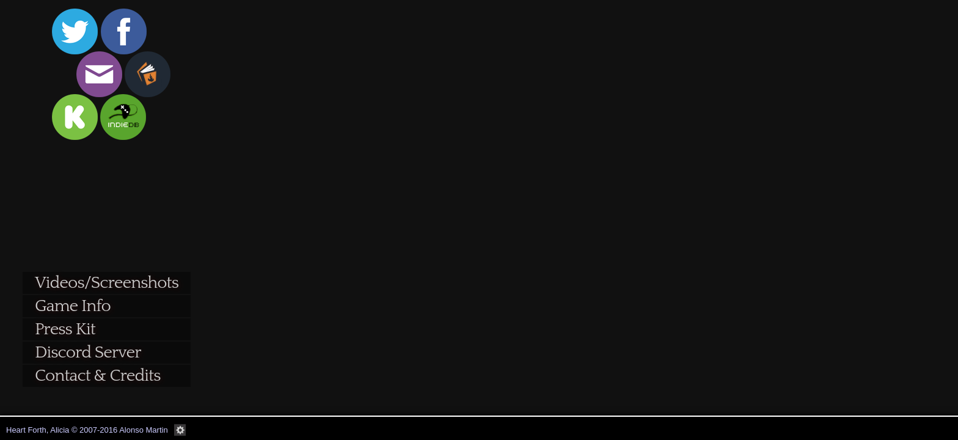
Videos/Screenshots (106, 282)
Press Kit (65, 329)
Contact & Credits (97, 375)
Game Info (73, 305)
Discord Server (88, 352)
